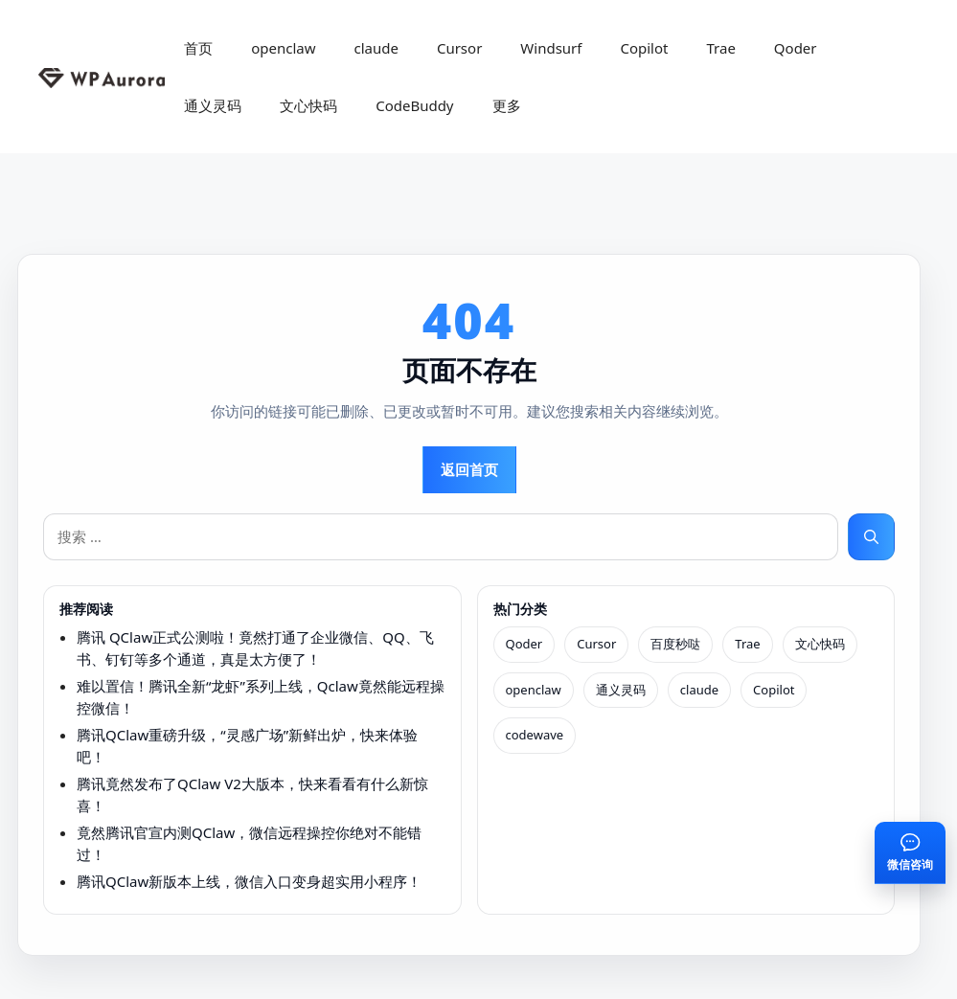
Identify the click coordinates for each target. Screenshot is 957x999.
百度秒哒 (675, 643)
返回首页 (469, 469)
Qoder (795, 47)
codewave (535, 734)
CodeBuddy (414, 105)
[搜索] (871, 536)
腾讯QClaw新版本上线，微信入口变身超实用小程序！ (249, 881)
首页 (198, 47)
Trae (720, 47)
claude (375, 47)
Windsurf (550, 47)
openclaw (283, 47)
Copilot (644, 47)
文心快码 (308, 105)
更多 (506, 105)
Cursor (459, 47)
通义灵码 (212, 105)
